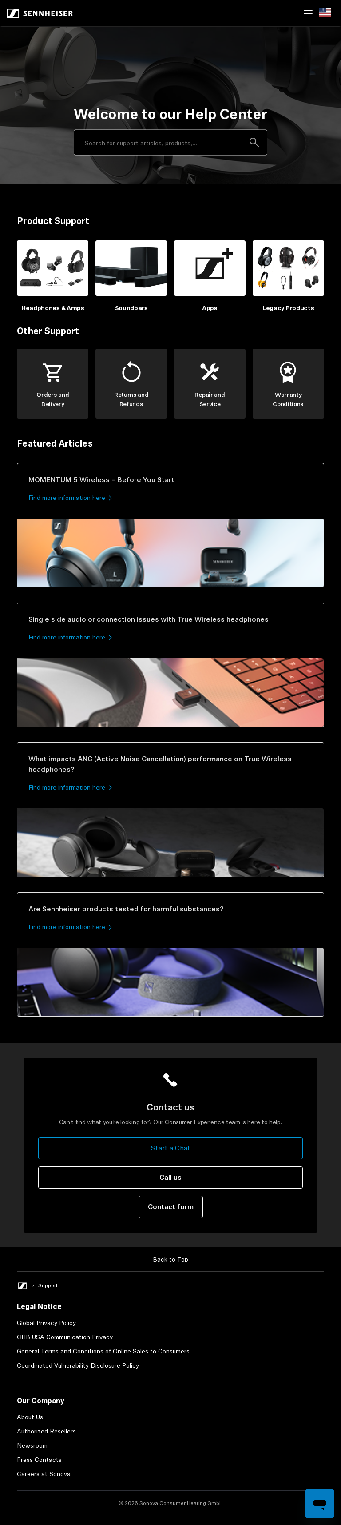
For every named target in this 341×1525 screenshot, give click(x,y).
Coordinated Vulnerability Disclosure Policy (78, 1365)
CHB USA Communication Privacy (65, 1337)
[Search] (170, 142)
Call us (170, 1177)
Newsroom (32, 1445)
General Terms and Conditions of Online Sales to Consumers (103, 1351)
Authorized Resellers (46, 1431)
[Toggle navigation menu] (308, 13)
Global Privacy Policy (46, 1322)
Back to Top (170, 1259)
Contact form (171, 1206)
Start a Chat (170, 1148)
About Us (30, 1417)
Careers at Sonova (44, 1473)
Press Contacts (39, 1459)
